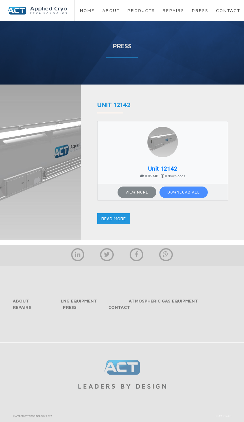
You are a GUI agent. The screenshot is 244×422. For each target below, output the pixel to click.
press (200, 10)
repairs (173, 10)
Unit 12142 (162, 168)
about (111, 10)
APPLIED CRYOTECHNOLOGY (30, 419)
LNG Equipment (79, 304)
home (87, 10)
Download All (183, 192)
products (141, 10)
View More (136, 192)
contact (228, 10)
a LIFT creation (223, 419)
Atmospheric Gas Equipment (163, 304)
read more (113, 218)
